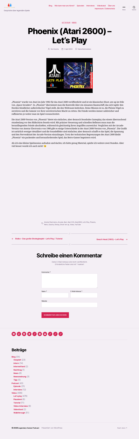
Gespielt (18, 365)
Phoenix (47, 228)
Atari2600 (80, 225)
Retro (53, 228)
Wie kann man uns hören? (65, 7)
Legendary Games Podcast (29, 434)
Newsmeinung (20, 382)
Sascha (55, 52)
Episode (17, 392)
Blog (50, 7)
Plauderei (18, 405)
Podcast (15, 389)
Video (74, 26)
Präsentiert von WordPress (53, 434)
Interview (18, 395)
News (16, 379)
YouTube (85, 228)
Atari (66, 225)
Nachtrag (18, 375)
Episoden (80, 7)
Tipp (16, 385)
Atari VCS (72, 225)
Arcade (61, 225)
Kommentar (46, 278)
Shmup (63, 228)
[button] (50, 339)
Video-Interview (21, 412)
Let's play (66, 26)
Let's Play (87, 225)
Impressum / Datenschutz (105, 10)
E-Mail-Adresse (76, 297)
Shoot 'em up (71, 228)
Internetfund (20, 372)
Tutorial (17, 408)
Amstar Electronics (51, 225)
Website (44, 307)
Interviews (90, 7)
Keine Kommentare (85, 52)
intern (16, 369)
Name (44, 297)
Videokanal (101, 7)
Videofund (19, 415)
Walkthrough (20, 418)
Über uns (111, 7)
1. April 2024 (68, 52)
